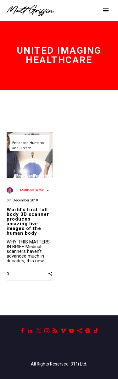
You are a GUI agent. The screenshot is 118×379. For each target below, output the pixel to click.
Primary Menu (106, 10)
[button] (50, 273)
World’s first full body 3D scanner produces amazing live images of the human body (28, 221)
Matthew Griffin (32, 190)
